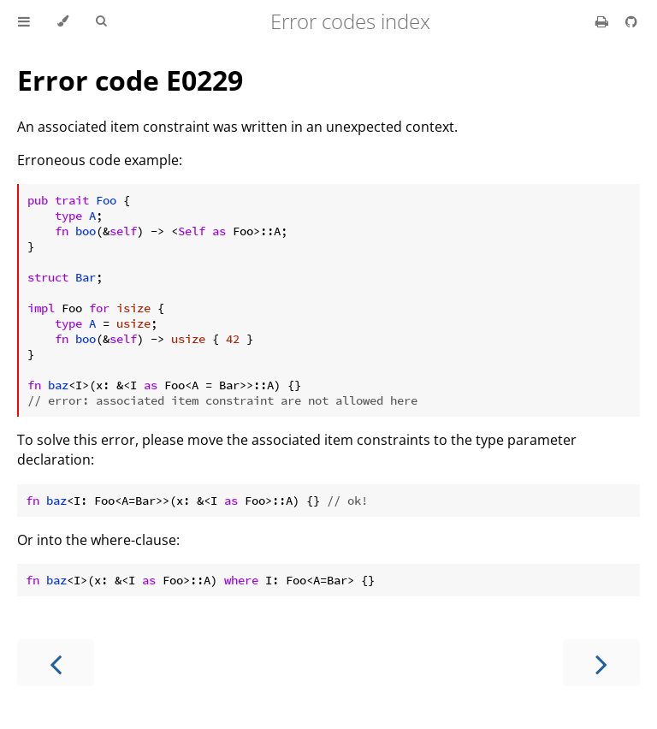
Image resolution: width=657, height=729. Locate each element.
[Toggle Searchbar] (101, 21)
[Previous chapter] (55, 662)
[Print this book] (604, 21)
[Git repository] (631, 21)
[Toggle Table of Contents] (24, 21)
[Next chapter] (601, 662)
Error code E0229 (130, 80)
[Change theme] (63, 21)
